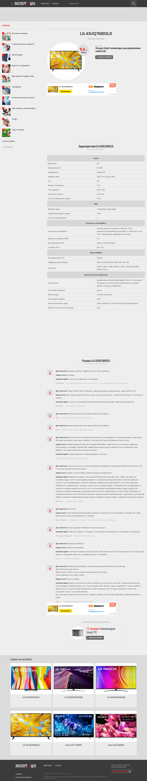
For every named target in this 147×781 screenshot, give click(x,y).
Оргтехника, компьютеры (23, 108)
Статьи (55, 4)
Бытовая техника (20, 33)
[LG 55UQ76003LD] (31, 726)
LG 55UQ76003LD (31, 745)
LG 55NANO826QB (116, 697)
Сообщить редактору (120, 771)
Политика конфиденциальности (74, 776)
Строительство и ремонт (23, 44)
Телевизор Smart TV (96, 92)
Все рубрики (7, 147)
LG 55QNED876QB (73, 697)
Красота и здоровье (21, 65)
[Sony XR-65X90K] (116, 726)
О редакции (74, 4)
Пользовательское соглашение (53, 776)
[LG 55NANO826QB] (116, 678)
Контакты (67, 773)
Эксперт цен (25, 4)
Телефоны (16, 87)
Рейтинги (45, 4)
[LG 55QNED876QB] (73, 678)
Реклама (19, 774)
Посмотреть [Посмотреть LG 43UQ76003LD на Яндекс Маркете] (65, 91)
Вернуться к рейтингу (104, 57)
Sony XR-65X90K (116, 745)
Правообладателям (49, 778)
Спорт (14, 119)
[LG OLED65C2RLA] (31, 678)
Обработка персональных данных (95, 776)
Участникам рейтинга (24, 777)
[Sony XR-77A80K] (73, 726)
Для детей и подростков (23, 76)
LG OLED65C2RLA (31, 697)
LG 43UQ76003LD (66, 606)
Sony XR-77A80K (73, 745)
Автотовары (17, 55)
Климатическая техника (23, 97)
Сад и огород (18, 129)
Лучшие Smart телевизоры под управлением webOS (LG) (118, 50)
